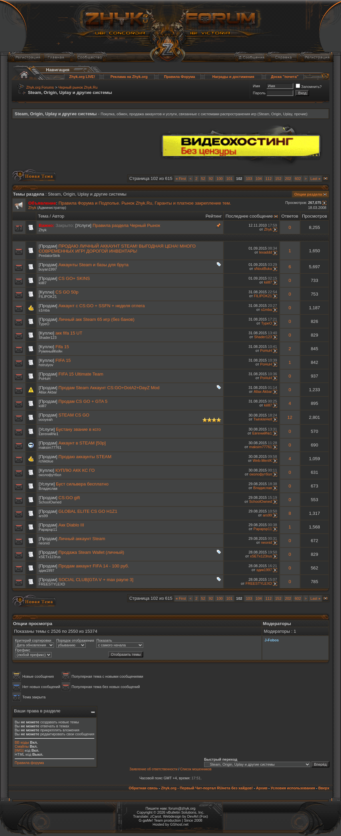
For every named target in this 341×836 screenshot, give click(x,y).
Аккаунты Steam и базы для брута (94, 264)
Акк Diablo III (71, 524)
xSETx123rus (50, 557)
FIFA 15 (63, 360)
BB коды (22, 742)
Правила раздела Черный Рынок (126, 225)
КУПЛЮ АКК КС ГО (75, 470)
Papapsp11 (48, 529)
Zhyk (32, 208)
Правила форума (29, 763)
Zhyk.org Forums (40, 87)
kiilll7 (43, 283)
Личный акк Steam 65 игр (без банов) (97, 319)
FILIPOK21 (48, 297)
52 (203, 179)
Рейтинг (213, 216)
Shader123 (48, 338)
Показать (104, 640)
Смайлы (22, 746)
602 (298, 179)
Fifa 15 (62, 346)
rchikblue (46, 461)
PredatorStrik (49, 256)
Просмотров (314, 216)
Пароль (259, 93)
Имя (256, 86)
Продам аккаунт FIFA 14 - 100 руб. (94, 565)
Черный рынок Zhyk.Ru (78, 87)
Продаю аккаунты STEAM (85, 456)
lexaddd (265, 252)
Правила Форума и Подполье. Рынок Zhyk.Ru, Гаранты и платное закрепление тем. (145, 203)
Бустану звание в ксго (78, 429)
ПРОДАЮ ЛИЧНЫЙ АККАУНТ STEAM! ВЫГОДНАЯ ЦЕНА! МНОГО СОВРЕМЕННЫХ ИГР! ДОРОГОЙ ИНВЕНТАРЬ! (117, 249)
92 (211, 179)
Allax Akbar (48, 392)
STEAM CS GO (74, 415)
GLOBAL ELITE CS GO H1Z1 (88, 511)
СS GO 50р (67, 292)
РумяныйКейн (50, 351)
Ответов (289, 216)
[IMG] (19, 750)
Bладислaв (48, 488)
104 (259, 179)
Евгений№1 (48, 434)
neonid (44, 543)
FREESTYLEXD (52, 584)
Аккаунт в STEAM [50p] (82, 442)
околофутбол (50, 475)
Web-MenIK (262, 460)
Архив (261, 788)
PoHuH (266, 351)
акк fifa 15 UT (69, 333)
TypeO (44, 324)
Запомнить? (309, 87)
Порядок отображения (75, 640)
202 (288, 179)
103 (249, 179)
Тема (43, 216)
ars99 (43, 516)
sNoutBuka (263, 269)
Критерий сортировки (33, 640)
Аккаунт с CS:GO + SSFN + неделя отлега (102, 305)
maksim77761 (50, 447)
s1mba (44, 310)
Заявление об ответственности (153, 769)
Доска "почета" (285, 77)
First (181, 179)
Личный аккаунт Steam (82, 538)
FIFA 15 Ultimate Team (81, 374)
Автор (58, 216)
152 (278, 179)
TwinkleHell (262, 419)
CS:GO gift (69, 497)
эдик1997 (46, 570)
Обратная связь (143, 788)
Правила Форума (179, 77)
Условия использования (293, 788)
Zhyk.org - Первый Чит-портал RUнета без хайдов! (207, 788)
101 (229, 179)
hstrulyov (46, 365)
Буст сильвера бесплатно (82, 483)
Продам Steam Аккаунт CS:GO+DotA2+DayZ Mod (109, 387)
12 (289, 417)
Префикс (22, 650)
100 (219, 179)
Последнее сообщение (249, 216)
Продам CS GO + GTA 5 (83, 401)
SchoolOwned (50, 502)
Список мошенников (195, 769)
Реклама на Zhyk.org (129, 77)
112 (268, 179)
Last (315, 179)
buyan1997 (48, 269)
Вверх (323, 788)
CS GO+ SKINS (74, 278)
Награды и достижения (233, 77)
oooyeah (46, 419)
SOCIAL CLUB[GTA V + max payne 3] (96, 579)
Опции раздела (308, 194)
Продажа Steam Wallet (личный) (91, 552)
